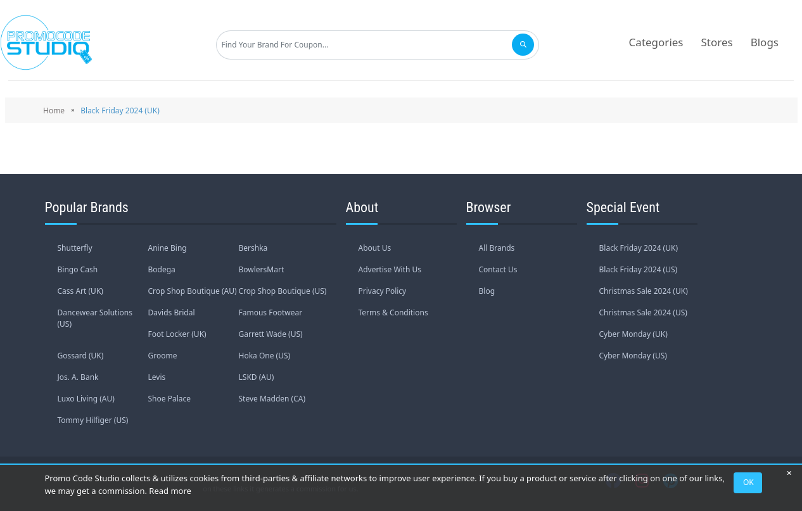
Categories (656, 42)
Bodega (161, 269)
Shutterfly (75, 248)
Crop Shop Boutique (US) (283, 291)
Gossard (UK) (81, 355)
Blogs (765, 42)
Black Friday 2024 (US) (638, 269)
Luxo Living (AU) (86, 398)
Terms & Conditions (393, 312)
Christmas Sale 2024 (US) (643, 312)
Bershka (253, 248)
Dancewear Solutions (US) (95, 318)
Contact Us (498, 269)
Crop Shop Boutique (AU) (192, 291)
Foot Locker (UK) (177, 334)
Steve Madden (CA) (272, 398)
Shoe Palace (169, 398)
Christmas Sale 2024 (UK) (643, 291)
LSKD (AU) (256, 377)
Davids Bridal (171, 312)
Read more (170, 490)
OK (748, 482)
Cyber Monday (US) (633, 355)
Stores (717, 42)
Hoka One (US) (265, 355)
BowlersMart (261, 269)
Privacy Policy (383, 291)
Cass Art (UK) (80, 291)
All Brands (497, 248)
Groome (162, 355)
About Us (375, 248)
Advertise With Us (390, 269)
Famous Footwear (271, 312)
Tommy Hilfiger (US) (93, 420)
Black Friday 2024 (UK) (638, 248)
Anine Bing (167, 248)
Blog (487, 291)
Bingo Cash (78, 269)
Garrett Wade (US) (271, 334)
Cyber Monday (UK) (633, 334)
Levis (157, 377)
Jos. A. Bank (78, 377)
